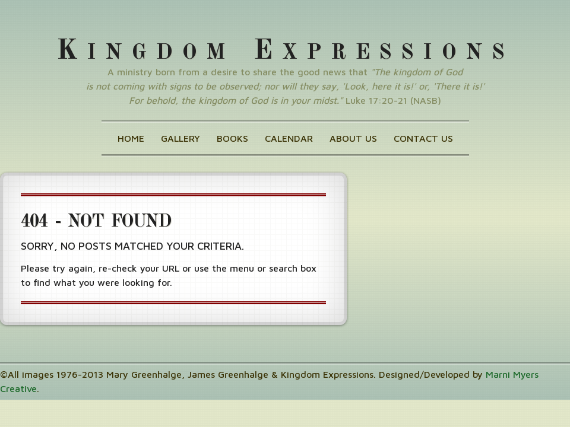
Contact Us (423, 138)
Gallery (180, 138)
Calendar (289, 138)
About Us (353, 138)
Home (131, 138)
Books (232, 138)
